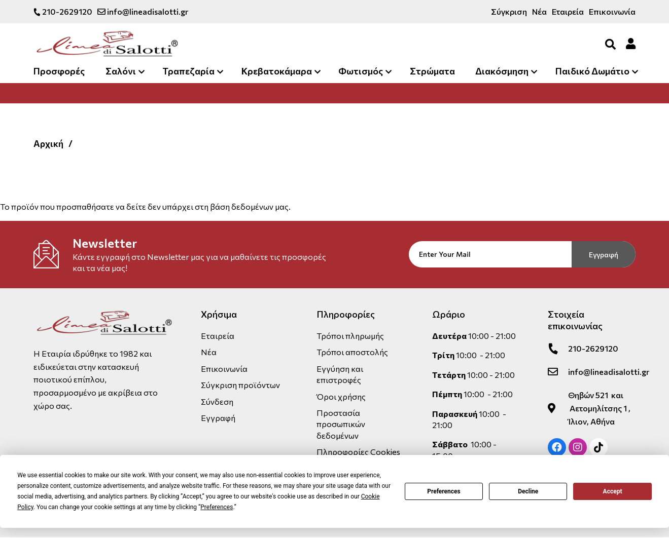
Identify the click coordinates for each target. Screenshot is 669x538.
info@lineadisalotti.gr (142, 11)
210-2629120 (62, 11)
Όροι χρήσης (341, 397)
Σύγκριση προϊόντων (240, 386)
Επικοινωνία (612, 11)
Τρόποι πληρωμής (350, 336)
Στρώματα (432, 72)
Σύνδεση (217, 402)
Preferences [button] (216, 507)
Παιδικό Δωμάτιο (592, 72)
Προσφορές (59, 72)
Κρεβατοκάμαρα (276, 72)
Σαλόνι (120, 72)
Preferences (444, 491)
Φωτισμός (360, 72)
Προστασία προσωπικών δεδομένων (340, 425)
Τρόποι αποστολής (352, 353)
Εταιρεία (568, 11)
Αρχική (48, 144)
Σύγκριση (509, 11)
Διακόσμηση (502, 72)
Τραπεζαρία (188, 72)
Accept (612, 491)
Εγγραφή (603, 255)
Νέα (539, 11)
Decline (528, 491)
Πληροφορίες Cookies (358, 452)
